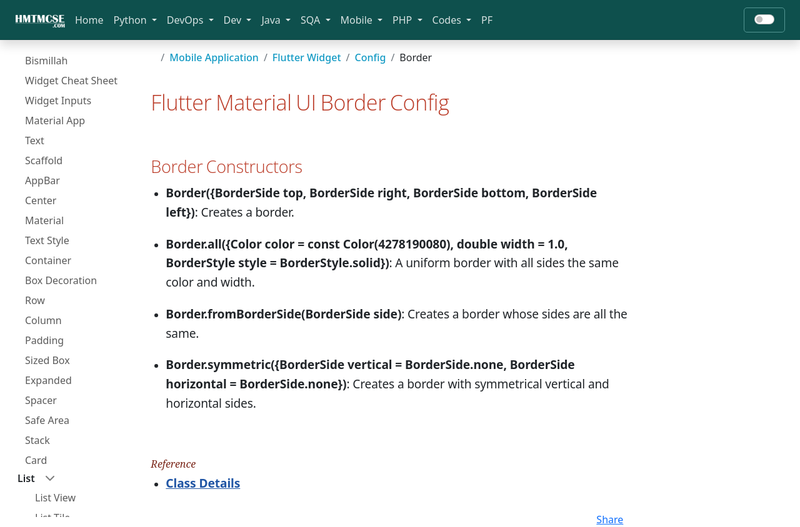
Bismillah (46, 60)
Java (272, 20)
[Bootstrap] (40, 20)
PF (486, 20)
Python (131, 20)
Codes (448, 20)
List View (55, 498)
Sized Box (47, 360)
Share (609, 519)
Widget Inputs (58, 100)
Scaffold (43, 160)
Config (370, 57)
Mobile (358, 20)
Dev (234, 20)
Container (48, 260)
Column (43, 320)
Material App (55, 120)
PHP (403, 20)
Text (34, 140)
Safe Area (47, 420)
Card (36, 460)
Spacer (41, 400)
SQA (311, 20)
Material (44, 220)
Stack (37, 440)
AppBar (42, 180)
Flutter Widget (306, 57)
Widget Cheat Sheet (71, 80)
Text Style (47, 240)
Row (35, 300)
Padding (44, 340)
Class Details (203, 483)
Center (40, 200)
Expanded (48, 380)
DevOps (186, 20)
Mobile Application (214, 57)
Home (89, 20)
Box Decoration (61, 280)
